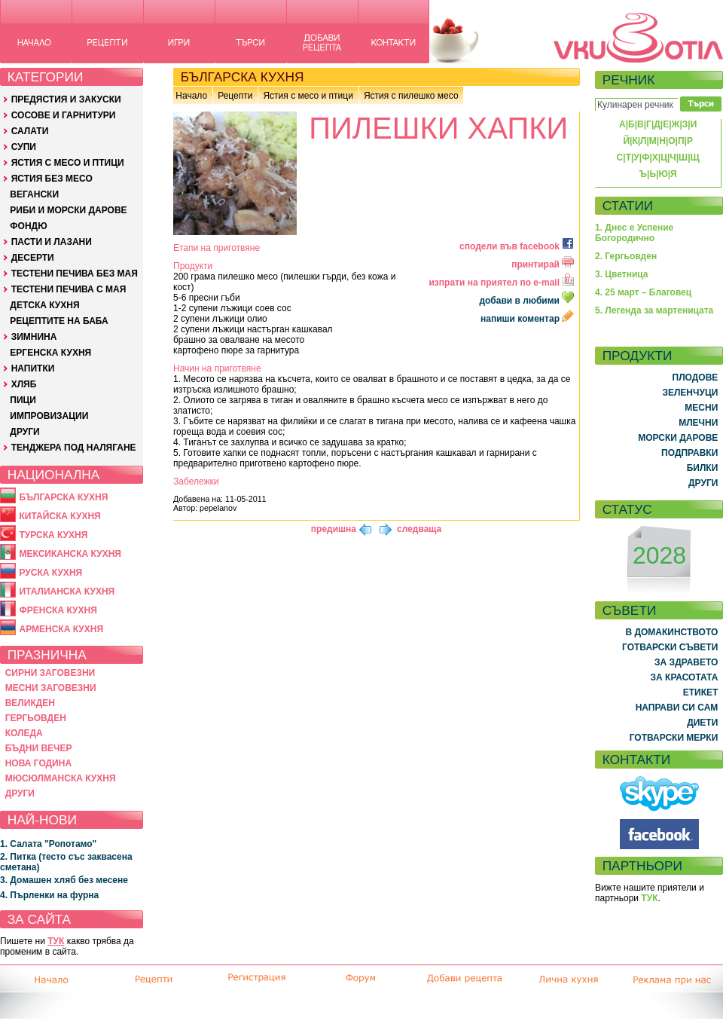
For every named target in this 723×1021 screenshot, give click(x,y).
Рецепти (235, 95)
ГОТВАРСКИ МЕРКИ (674, 737)
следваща (419, 529)
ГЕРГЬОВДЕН (35, 718)
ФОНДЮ (28, 226)
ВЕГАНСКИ (34, 194)
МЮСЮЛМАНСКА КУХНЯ (60, 778)
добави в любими (527, 300)
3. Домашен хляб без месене (64, 880)
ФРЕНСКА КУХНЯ (57, 610)
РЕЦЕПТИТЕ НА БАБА (59, 321)
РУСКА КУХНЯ (50, 572)
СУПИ (23, 147)
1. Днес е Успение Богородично (634, 232)
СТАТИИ (628, 205)
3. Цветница (621, 274)
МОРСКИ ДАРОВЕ (678, 438)
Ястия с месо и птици (307, 95)
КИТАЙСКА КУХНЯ (59, 516)
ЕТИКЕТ (700, 692)
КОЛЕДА (24, 733)
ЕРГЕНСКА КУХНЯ (50, 352)
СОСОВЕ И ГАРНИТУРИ (63, 115)
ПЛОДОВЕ (695, 377)
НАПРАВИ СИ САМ (677, 707)
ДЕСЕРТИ (32, 257)
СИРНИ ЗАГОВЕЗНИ (50, 673)
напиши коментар (527, 318)
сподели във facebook (516, 246)
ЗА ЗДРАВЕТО (686, 662)
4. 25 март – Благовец (643, 292)
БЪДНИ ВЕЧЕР (38, 748)
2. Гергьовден (626, 256)
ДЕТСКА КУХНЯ (44, 305)
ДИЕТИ (702, 722)
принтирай (542, 264)
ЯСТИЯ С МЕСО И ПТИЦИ (67, 162)
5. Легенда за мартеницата (654, 310)
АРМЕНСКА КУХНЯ (61, 629)
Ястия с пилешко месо (411, 95)
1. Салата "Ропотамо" (48, 844)
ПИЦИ (23, 400)
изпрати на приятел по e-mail (501, 282)
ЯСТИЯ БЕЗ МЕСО (52, 178)
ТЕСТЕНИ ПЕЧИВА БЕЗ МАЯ (74, 273)
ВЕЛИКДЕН (30, 703)
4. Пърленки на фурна (49, 895)
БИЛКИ (702, 468)
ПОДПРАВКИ (689, 453)
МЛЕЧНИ (698, 422)
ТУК (55, 941)
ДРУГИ (24, 431)
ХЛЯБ (24, 384)
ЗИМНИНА (34, 337)
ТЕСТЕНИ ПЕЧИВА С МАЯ (69, 289)
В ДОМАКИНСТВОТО (671, 632)
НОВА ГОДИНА (38, 763)
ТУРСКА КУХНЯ (53, 535)
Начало (191, 95)
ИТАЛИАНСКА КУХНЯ (66, 591)
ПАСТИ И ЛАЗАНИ (51, 242)
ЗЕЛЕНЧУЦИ (690, 392)
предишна (333, 529)
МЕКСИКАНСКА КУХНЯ (70, 554)
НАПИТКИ (33, 368)
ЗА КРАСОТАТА (684, 677)
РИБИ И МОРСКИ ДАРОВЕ (68, 210)
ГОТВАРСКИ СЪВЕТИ (670, 647)
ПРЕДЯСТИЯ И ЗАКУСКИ (66, 99)
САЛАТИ (30, 131)
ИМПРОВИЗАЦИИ (49, 416)
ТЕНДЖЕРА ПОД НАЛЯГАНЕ (73, 447)
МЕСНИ (701, 407)
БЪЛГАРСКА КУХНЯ (63, 497)
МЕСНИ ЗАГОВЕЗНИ (50, 688)
